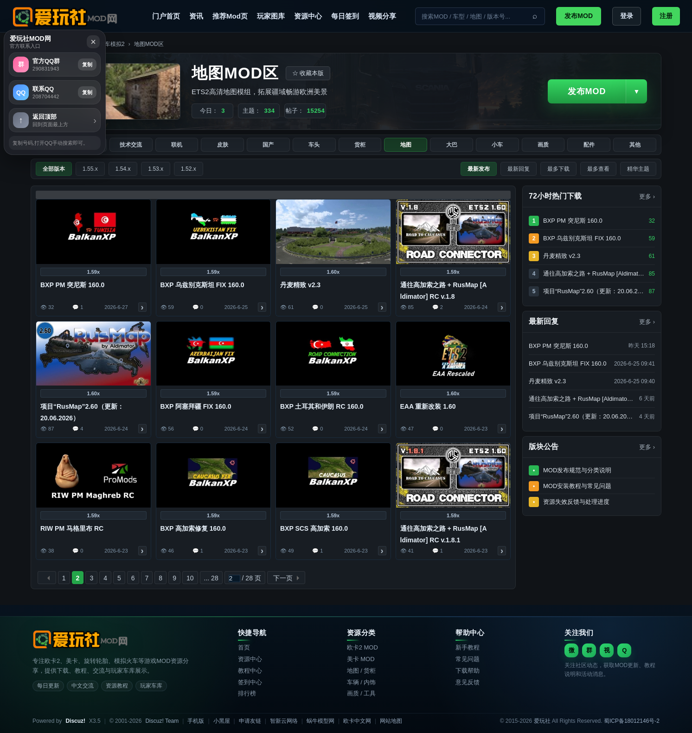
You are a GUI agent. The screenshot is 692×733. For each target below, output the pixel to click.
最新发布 (479, 169)
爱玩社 (39, 44)
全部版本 (54, 169)
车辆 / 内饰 (361, 682)
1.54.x (123, 169)
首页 (244, 647)
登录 (626, 15)
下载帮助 (467, 670)
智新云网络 (284, 721)
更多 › (647, 321)
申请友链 (250, 721)
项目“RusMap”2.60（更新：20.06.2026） (82, 412)
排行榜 (247, 693)
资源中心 (308, 16)
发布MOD (578, 15)
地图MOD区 (149, 44)
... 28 (211, 578)
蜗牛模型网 (320, 721)
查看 (142, 307)
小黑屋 (221, 721)
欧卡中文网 (357, 721)
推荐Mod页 (230, 16)
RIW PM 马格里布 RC (71, 528)
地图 (405, 144)
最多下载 (558, 169)
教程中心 (250, 670)
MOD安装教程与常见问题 (577, 485)
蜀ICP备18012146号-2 (632, 721)
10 (190, 578)
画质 (543, 144)
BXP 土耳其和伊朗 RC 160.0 (321, 406)
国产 (268, 144)
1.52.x (188, 169)
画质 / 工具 (361, 693)
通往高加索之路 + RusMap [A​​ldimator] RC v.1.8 (443, 290)
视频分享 (382, 16)
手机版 (195, 721)
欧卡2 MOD (362, 647)
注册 (666, 15)
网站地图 (391, 721)
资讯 (196, 16)
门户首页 (166, 16)
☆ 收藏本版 (308, 73)
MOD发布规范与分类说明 (577, 470)
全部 (48, 144)
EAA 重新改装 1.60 (428, 406)
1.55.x (90, 169)
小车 (497, 144)
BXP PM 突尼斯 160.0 (72, 285)
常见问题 (467, 659)
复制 (665, 193)
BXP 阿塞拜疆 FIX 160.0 (195, 406)
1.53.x (155, 169)
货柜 (359, 144)
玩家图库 (271, 16)
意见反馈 (467, 682)
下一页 (283, 578)
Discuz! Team (162, 721)
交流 (84, 144)
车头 (314, 144)
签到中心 (250, 682)
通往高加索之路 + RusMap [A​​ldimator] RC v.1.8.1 (443, 534)
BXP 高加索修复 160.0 (193, 528)
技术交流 (131, 144)
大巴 (451, 144)
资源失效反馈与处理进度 (576, 501)
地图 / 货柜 (361, 670)
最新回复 (518, 169)
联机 (176, 144)
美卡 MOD (361, 659)
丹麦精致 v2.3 (300, 285)
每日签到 (345, 16)
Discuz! (75, 721)
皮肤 (222, 144)
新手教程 (467, 647)
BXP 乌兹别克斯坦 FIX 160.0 (202, 285)
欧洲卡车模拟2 (106, 44)
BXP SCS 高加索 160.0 (314, 528)
